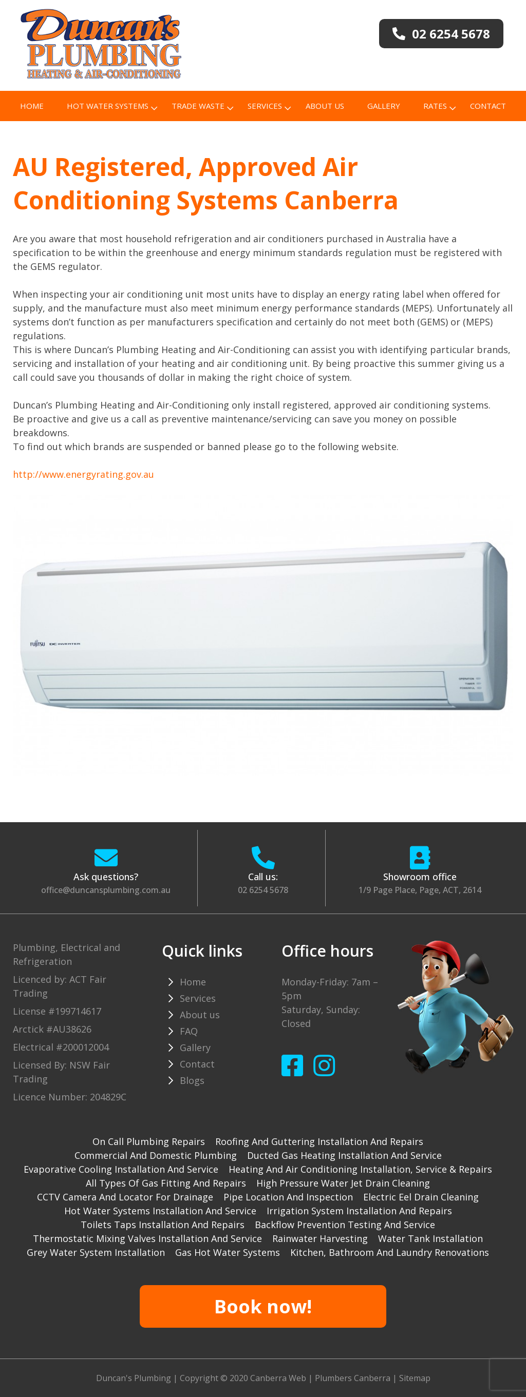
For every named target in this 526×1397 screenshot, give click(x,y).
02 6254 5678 (263, 890)
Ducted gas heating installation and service (344, 1155)
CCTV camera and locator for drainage (125, 1197)
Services (265, 106)
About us (325, 106)
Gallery (383, 106)
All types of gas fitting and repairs (166, 1183)
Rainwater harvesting (320, 1238)
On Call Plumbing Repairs (148, 1141)
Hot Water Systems (107, 106)
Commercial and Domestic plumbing (155, 1155)
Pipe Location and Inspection (288, 1197)
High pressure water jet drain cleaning (343, 1183)
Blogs (192, 1080)
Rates (435, 106)
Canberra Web (278, 1378)
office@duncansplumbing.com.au (106, 890)
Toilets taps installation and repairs (163, 1224)
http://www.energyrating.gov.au (83, 474)
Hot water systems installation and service (160, 1211)
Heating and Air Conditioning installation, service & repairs (360, 1169)
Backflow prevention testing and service (345, 1224)
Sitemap (414, 1378)
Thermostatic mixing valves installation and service (147, 1238)
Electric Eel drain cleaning (421, 1197)
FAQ (189, 1031)
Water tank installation (430, 1238)
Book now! (263, 1306)
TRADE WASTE (198, 106)
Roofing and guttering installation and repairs (319, 1141)
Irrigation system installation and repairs (359, 1211)
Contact (488, 106)
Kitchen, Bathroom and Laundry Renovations (389, 1252)
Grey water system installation (96, 1252)
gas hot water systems (227, 1252)
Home (32, 106)
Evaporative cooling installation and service (121, 1169)
